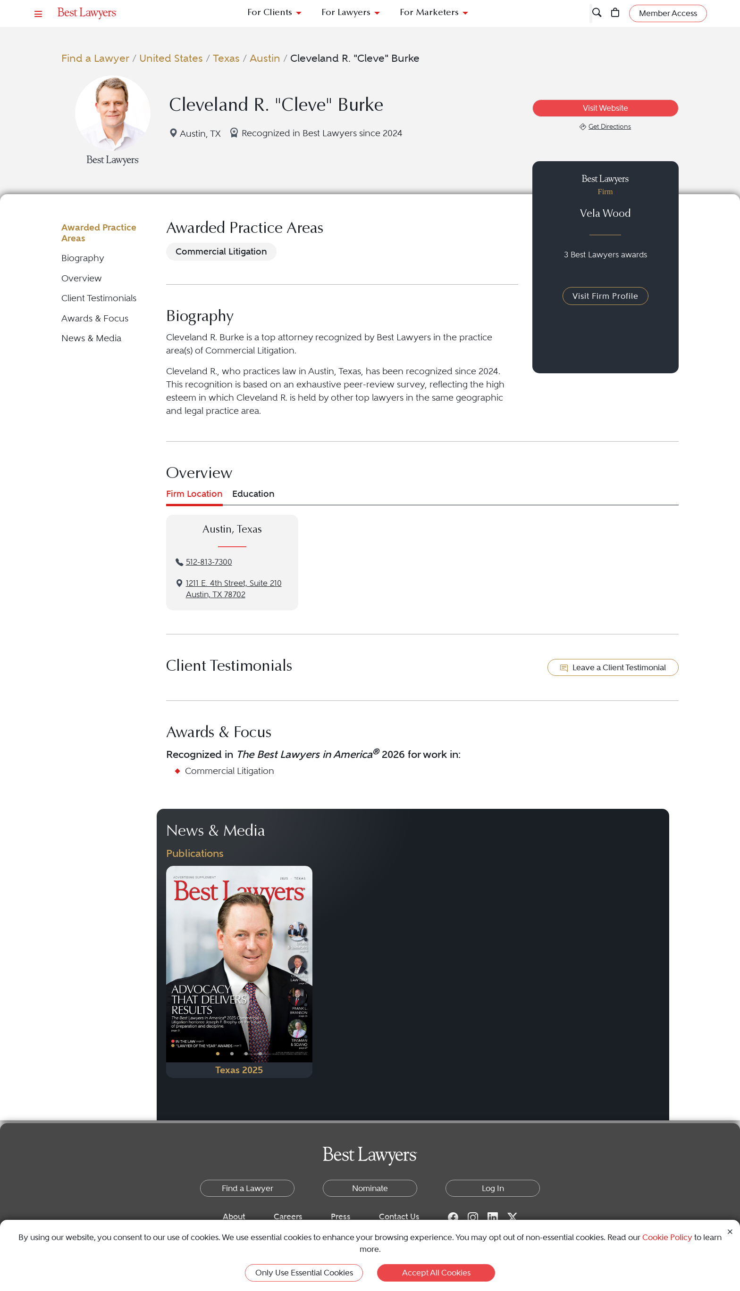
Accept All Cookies (436, 1272)
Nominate (370, 1188)
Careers (288, 1216)
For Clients (269, 12)
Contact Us (399, 1216)
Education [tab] (253, 493)
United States (171, 58)
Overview (81, 278)
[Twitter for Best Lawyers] (512, 1217)
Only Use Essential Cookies (304, 1272)
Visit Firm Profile (605, 296)
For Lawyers (345, 12)
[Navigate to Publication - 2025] (239, 972)
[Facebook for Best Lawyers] (453, 1217)
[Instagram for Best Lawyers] (473, 1217)
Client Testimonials (98, 298)
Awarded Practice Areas (98, 232)
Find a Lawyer (95, 58)
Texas (226, 58)
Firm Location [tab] (194, 493)
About (234, 1216)
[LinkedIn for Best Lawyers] (493, 1217)
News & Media (91, 338)
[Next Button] (305, 972)
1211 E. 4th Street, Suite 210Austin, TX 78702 (234, 589)
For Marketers (429, 12)
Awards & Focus (94, 318)
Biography (82, 258)
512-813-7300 (209, 562)
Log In (493, 1188)
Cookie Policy (667, 1237)
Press (341, 1216)
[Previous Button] (173, 972)
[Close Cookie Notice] (730, 1231)
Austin (265, 58)
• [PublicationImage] (217, 1053)
